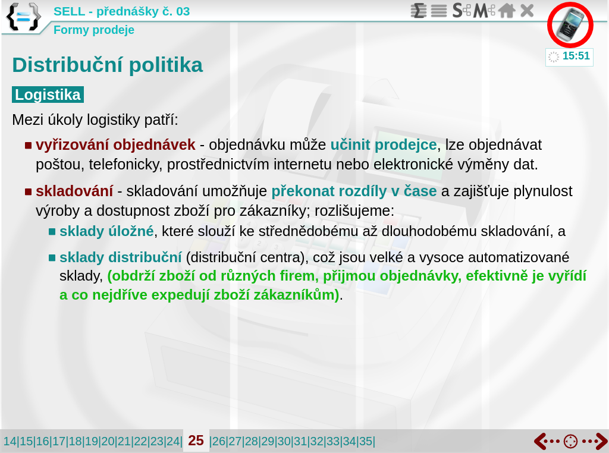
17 (58, 441)
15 (26, 441)
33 (333, 441)
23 (157, 441)
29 (267, 441)
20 (107, 441)
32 (317, 441)
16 (42, 441)
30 (284, 441)
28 (251, 441)
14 (10, 441)
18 (74, 441)
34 (349, 441)
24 (173, 441)
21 (124, 441)
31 (300, 441)
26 (218, 441)
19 (91, 441)
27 (234, 441)
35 (365, 441)
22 (140, 441)
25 (196, 440)
